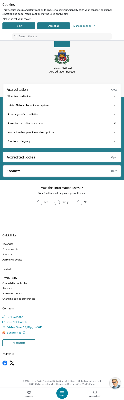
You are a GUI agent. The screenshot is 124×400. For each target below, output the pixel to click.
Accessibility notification (15, 283)
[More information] (24, 332)
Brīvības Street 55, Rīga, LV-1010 (24, 327)
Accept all (53, 25)
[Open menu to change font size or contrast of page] (95, 394)
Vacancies (7, 243)
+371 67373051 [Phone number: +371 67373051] (15, 316)
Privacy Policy (9, 277)
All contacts (19, 342)
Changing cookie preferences (18, 298)
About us (7, 254)
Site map (7, 288)
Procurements (10, 249)
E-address (12, 332)
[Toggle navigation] (62, 393)
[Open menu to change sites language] (29, 394)
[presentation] (27, 217)
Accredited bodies (12, 259)
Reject (19, 25)
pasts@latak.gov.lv (17, 322)
